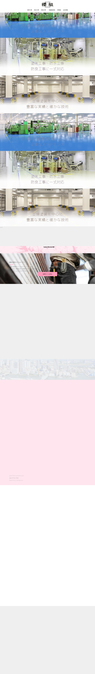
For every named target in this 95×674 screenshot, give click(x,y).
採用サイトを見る (47, 274)
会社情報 (65, 10)
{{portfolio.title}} (14, 478)
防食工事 (43, 10)
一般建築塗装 (51, 10)
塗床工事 (29, 10)
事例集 (59, 10)
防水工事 (36, 10)
